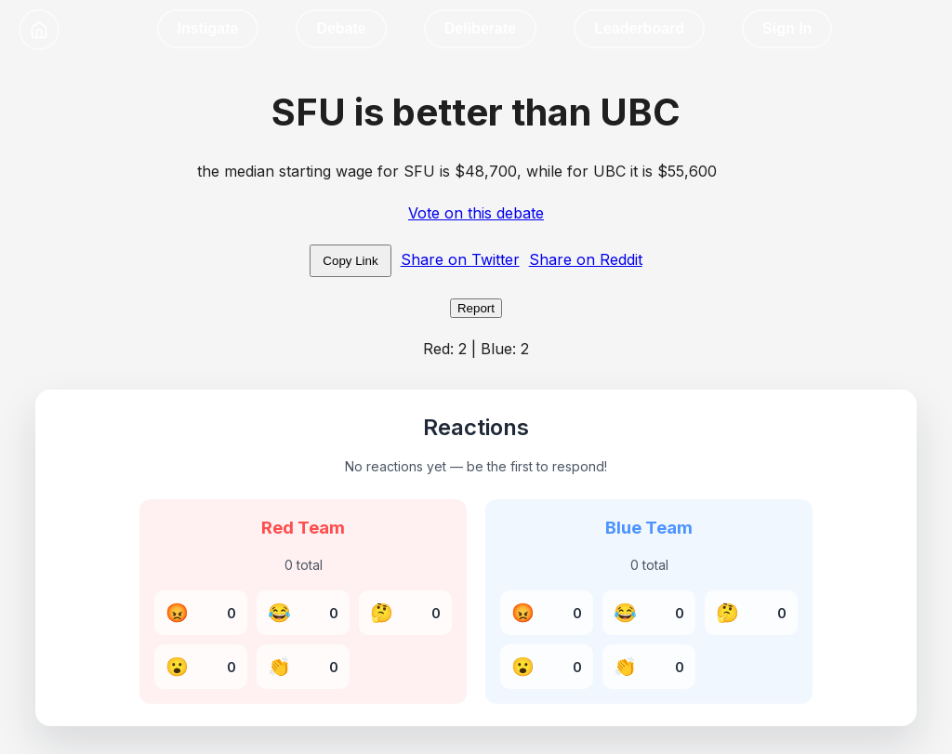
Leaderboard (639, 28)
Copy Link (350, 261)
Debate (340, 28)
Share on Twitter (460, 259)
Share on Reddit (585, 259)
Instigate (208, 28)
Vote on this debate (476, 213)
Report (476, 308)
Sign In (787, 28)
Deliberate (480, 28)
